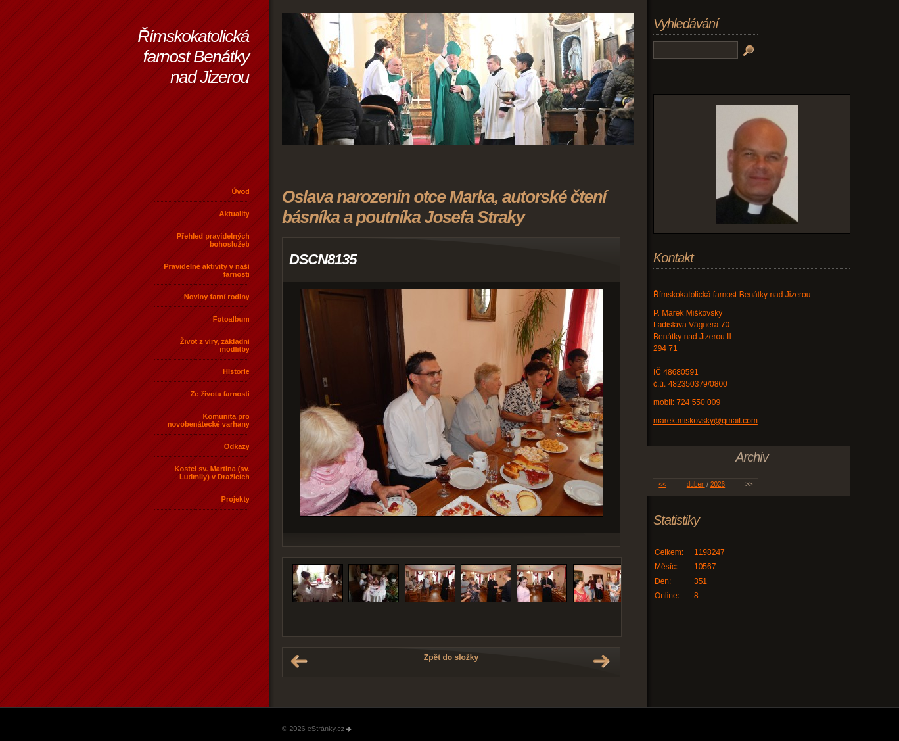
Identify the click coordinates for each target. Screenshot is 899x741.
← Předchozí (299, 661)
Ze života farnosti (220, 394)
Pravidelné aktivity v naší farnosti (207, 270)
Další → (601, 661)
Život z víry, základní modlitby (215, 345)
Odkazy (237, 446)
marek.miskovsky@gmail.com (705, 420)
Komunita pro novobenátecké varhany (209, 420)
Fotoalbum (231, 319)
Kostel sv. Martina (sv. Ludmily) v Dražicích (212, 473)
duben (696, 484)
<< (662, 484)
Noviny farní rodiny (217, 296)
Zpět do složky (451, 657)
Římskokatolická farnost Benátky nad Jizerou (193, 56)
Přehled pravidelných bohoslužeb (213, 240)
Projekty (235, 499)
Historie (236, 371)
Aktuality (234, 214)
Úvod (241, 191)
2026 (717, 484)
